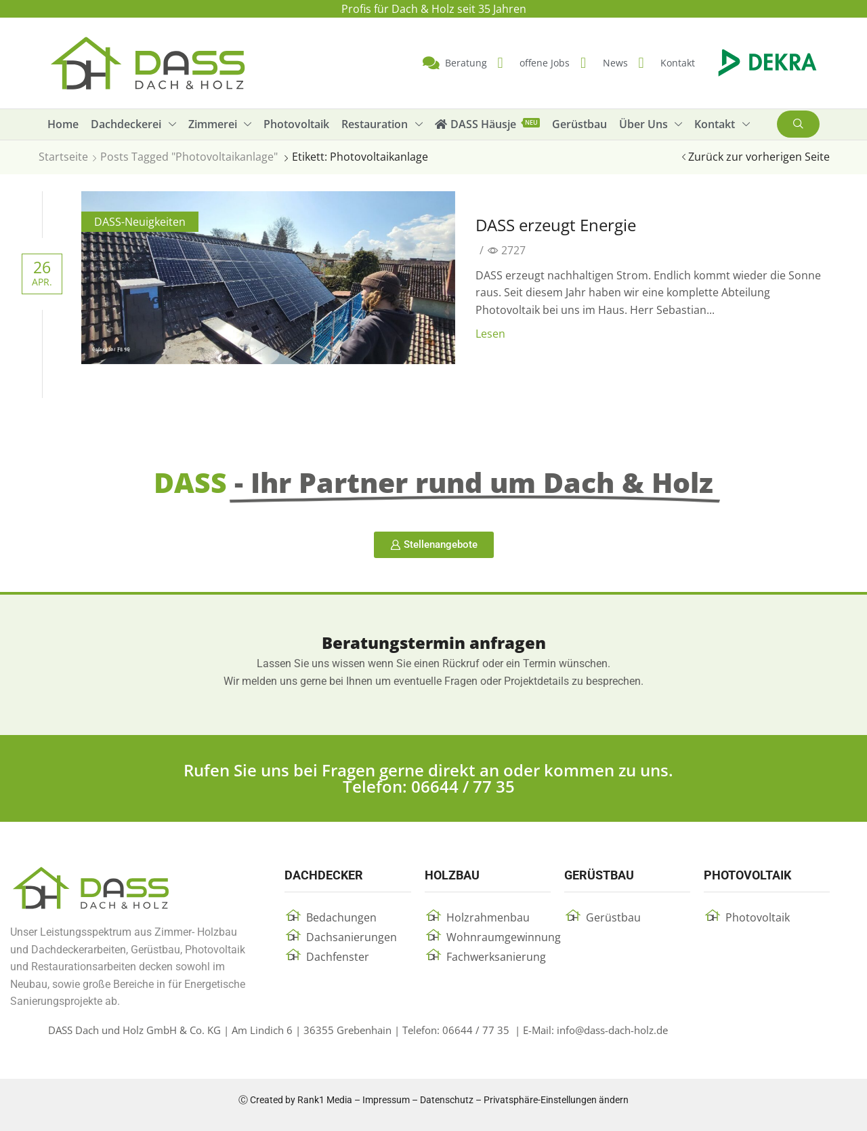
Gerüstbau (613, 917)
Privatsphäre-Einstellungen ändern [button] (556, 1099)
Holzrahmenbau (488, 917)
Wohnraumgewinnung (503, 937)
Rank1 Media (324, 1099)
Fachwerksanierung (496, 956)
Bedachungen (341, 917)
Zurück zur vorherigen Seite (759, 156)
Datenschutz (446, 1099)
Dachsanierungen (351, 937)
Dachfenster (337, 956)
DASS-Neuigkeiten (140, 221)
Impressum (386, 1099)
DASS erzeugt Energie (555, 225)
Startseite (63, 156)
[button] (798, 124)
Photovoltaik (757, 917)
